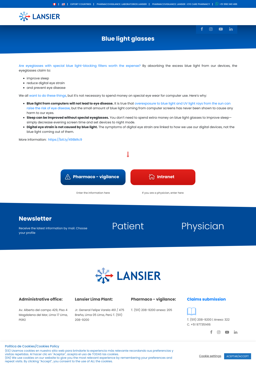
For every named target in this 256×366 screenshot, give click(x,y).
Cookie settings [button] (210, 356)
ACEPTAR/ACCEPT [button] (237, 356)
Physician (202, 226)
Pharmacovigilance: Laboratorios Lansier (122, 4)
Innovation (148, 16)
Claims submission (206, 299)
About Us (102, 16)
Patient (128, 226)
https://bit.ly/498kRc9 (65, 139)
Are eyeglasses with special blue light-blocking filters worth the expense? (80, 65)
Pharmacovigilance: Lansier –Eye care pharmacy (181, 4)
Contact (172, 16)
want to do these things (47, 95)
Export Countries (80, 4)
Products (124, 16)
